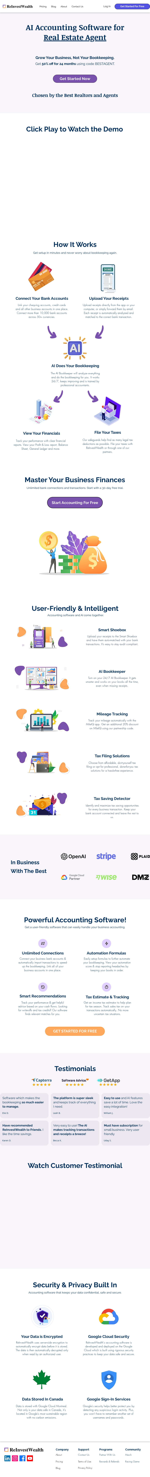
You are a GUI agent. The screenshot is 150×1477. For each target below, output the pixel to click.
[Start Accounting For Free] (75, 502)
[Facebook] (22, 1458)
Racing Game (132, 1461)
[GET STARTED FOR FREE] (75, 1031)
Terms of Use (84, 1461)
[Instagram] (15, 1458)
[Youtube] (30, 1458)
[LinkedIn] (7, 1458)
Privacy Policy (85, 1468)
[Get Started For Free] (132, 6)
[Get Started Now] (75, 79)
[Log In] (107, 6)
